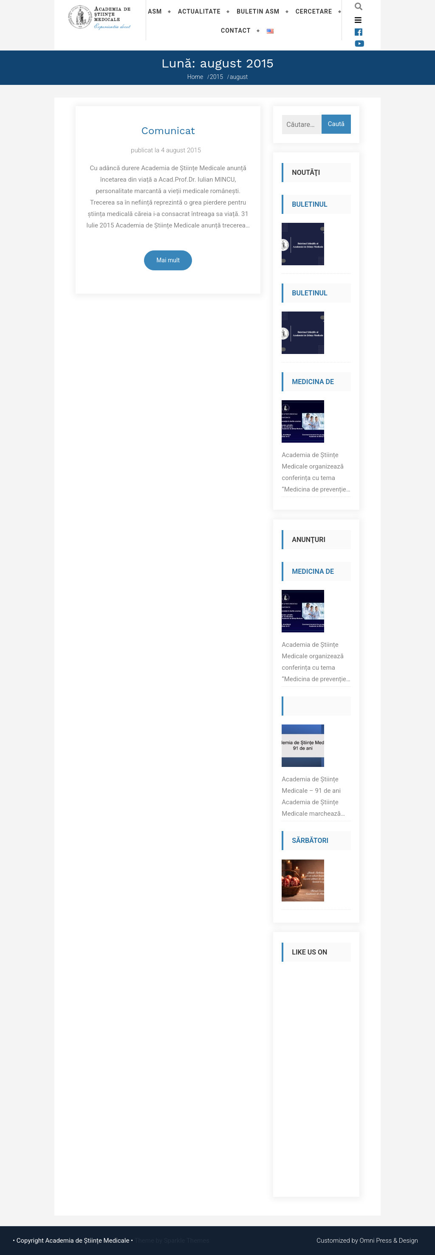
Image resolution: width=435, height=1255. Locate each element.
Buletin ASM (258, 11)
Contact (236, 30)
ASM (155, 11)
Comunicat (168, 131)
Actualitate (199, 11)
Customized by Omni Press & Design (367, 1240)
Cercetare (314, 11)
